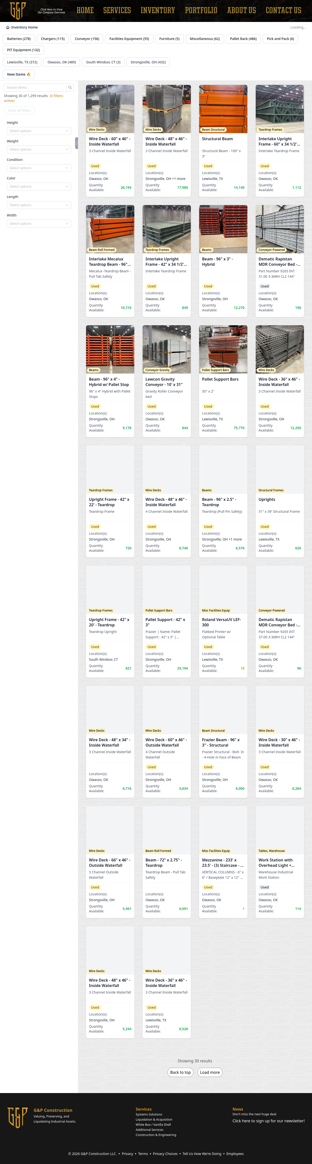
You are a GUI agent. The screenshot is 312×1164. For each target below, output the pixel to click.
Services (144, 1109)
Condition (15, 159)
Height (12, 122)
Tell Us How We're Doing (202, 1153)
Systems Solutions (149, 1114)
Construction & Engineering (156, 1135)
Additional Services (149, 1129)
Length (12, 196)
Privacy (127, 1153)
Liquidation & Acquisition (154, 1119)
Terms (143, 1153)
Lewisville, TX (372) (22, 62)
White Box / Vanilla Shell (153, 1124)
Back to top (180, 1072)
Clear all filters (19, 110)
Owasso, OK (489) (62, 62)
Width (12, 215)
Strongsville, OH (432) (148, 62)
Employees (235, 1153)
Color (11, 178)
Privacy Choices (165, 1153)
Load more (210, 1072)
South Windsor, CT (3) (103, 62)
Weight (13, 141)
